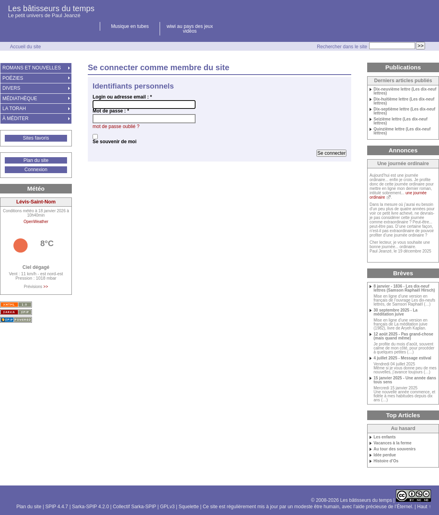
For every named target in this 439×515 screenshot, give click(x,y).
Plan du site (36, 160)
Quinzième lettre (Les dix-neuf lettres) (402, 131)
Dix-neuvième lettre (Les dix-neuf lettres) (405, 91)
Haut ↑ (424, 506)
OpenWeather (36, 221)
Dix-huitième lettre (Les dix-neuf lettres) (404, 101)
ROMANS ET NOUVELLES (31, 68)
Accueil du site (25, 46)
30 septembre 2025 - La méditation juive (395, 312)
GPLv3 (167, 506)
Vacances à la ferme (392, 443)
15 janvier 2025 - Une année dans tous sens (405, 380)
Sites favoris (36, 138)
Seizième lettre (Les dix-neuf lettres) (400, 121)
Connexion (35, 169)
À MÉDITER (15, 118)
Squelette (188, 506)
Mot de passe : (111, 111)
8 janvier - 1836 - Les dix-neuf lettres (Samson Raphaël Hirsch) (404, 288)
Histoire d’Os (386, 461)
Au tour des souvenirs (395, 449)
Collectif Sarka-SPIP (134, 506)
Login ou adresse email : (122, 97)
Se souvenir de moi (114, 142)
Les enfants (385, 437)
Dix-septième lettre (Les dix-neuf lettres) (404, 111)
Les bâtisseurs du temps (51, 8)
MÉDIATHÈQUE (19, 98)
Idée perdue (385, 455)
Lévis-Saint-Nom (36, 202)
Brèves (403, 273)
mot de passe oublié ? (116, 126)
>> (46, 286)
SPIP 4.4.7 (56, 506)
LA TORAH (14, 108)
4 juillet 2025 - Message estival (402, 358)
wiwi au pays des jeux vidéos (189, 29)
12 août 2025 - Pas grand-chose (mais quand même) (403, 336)
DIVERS (11, 88)
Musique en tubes (130, 26)
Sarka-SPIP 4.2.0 (90, 506)
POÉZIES (12, 78)
